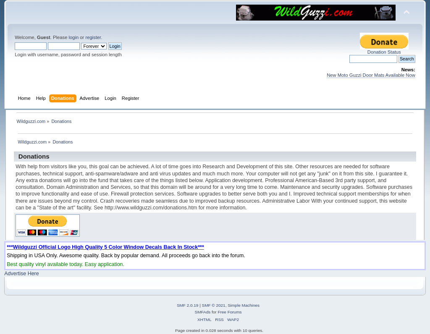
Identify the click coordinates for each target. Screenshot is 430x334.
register (93, 37)
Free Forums (229, 312)
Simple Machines (244, 305)
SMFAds (203, 312)
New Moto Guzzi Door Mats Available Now (371, 75)
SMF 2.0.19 (188, 305)
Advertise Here (21, 274)
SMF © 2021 (213, 305)
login (73, 37)
